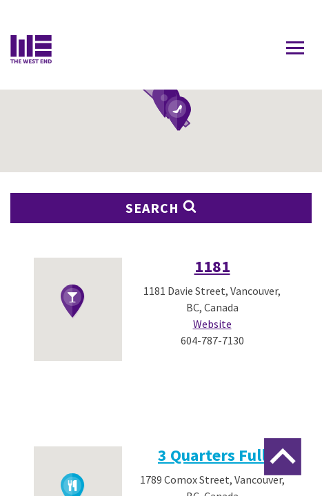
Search (161, 207)
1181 (212, 266)
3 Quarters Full (212, 455)
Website (212, 324)
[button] (178, 114)
